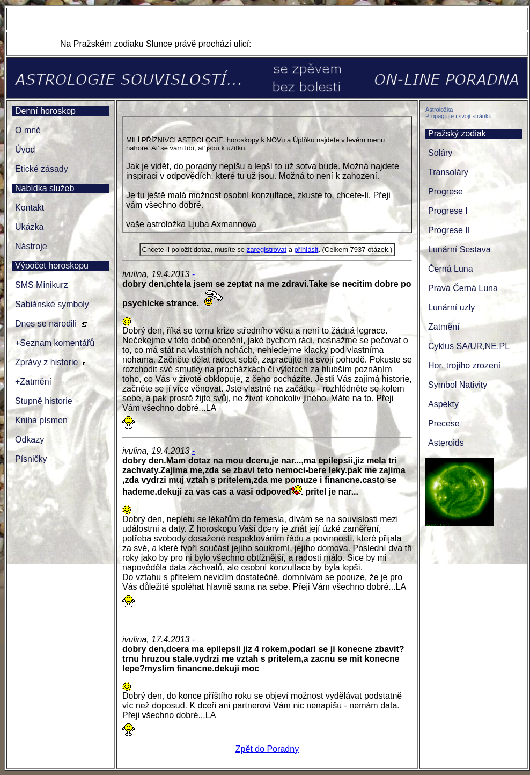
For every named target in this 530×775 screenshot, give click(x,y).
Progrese (445, 191)
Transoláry (448, 172)
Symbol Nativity (457, 384)
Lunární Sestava (459, 249)
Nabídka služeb (44, 188)
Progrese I (448, 210)
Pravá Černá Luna (463, 288)
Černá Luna (450, 268)
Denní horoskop (45, 110)
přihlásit (307, 249)
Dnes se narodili (46, 323)
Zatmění (444, 326)
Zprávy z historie (46, 362)
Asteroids (446, 442)
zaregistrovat (266, 249)
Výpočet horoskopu (52, 265)
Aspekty (443, 404)
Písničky (31, 458)
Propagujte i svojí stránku (458, 116)
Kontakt (29, 207)
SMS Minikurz (41, 284)
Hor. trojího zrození (464, 365)
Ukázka (29, 226)
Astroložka (439, 109)
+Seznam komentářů (54, 342)
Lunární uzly (451, 307)
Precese (444, 423)
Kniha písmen (41, 420)
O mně (28, 130)
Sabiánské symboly (52, 304)
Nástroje (31, 246)
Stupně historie (43, 400)
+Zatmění (33, 381)
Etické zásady (41, 168)
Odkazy (29, 439)
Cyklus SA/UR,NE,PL (469, 346)
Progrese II (449, 230)
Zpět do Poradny (267, 749)
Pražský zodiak (457, 133)
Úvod (25, 149)
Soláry (440, 152)
